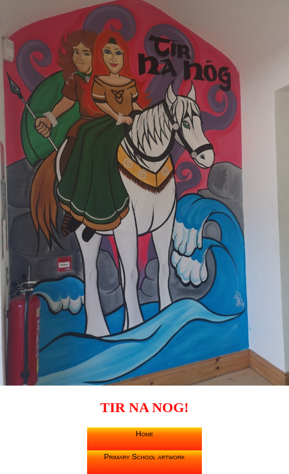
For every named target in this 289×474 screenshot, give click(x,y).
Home (145, 433)
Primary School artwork (144, 456)
